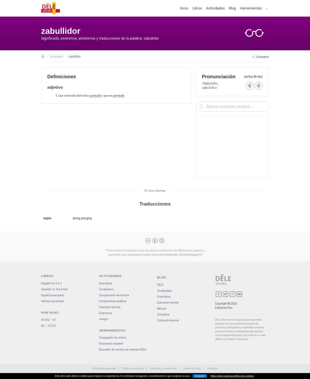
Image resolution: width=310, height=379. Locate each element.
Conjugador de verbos (112, 337)
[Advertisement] (232, 146)
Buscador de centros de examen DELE (122, 349)
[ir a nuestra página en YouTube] (239, 294)
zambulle (118, 95)
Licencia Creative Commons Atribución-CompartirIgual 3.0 (166, 254)
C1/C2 (52, 325)
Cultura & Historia (168, 320)
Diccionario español (111, 343)
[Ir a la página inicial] (44, 56)
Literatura (163, 314)
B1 (54, 319)
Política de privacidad (104, 368)
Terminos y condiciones (163, 368)
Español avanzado (52, 295)
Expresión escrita (109, 307)
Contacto (212, 368)
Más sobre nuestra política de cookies (232, 376)
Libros (197, 8)
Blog (232, 8)
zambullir (95, 95)
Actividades (215, 8)
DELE (160, 284)
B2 (42, 325)
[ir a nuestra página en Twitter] (225, 294)
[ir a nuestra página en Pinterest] (232, 294)
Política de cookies (133, 368)
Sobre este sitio (192, 368)
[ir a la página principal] (50, 8)
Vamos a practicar (52, 301)
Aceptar (199, 375)
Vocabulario (106, 289)
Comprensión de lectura (114, 295)
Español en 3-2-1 (51, 283)
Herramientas (251, 8)
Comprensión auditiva (112, 301)
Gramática (105, 283)
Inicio (184, 8)
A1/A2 (45, 319)
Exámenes (105, 313)
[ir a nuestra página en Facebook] (218, 294)
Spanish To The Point (54, 289)
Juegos (103, 319)
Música (161, 308)
